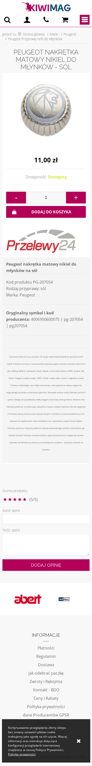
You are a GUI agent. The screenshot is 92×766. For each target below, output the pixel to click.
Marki (54, 34)
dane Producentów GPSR (46, 715)
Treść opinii (11, 530)
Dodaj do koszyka (51, 212)
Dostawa (46, 664)
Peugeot (70, 34)
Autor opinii (11, 510)
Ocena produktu (14, 490)
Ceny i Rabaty (46, 698)
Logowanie (27, 20)
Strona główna (33, 34)
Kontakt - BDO (46, 690)
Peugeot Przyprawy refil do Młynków (35, 38)
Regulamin (46, 656)
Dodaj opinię (46, 565)
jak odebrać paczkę (46, 673)
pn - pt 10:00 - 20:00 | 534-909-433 (46, 20)
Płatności (46, 648)
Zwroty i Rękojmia (46, 681)
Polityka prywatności (46, 706)
